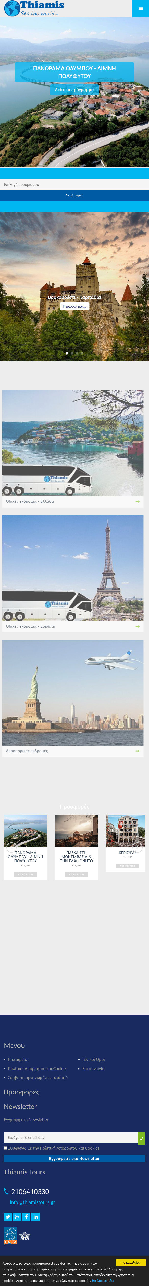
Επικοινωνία (93, 1068)
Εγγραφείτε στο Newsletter (74, 1158)
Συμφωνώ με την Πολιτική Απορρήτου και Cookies (54, 1148)
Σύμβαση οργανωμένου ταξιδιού (38, 1077)
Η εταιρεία (17, 1059)
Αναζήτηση (74, 195)
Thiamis (36, 9)
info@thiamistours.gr (32, 1202)
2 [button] (72, 353)
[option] (74, 286)
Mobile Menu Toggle (140, 8)
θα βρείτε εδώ (103, 1280)
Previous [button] (6, 284)
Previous (11, 847)
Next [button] (142, 284)
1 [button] (67, 353)
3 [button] (77, 353)
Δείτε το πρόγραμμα (74, 89)
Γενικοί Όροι (93, 1059)
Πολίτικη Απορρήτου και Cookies (37, 1068)
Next (137, 847)
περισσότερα (25, 874)
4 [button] (82, 353)
